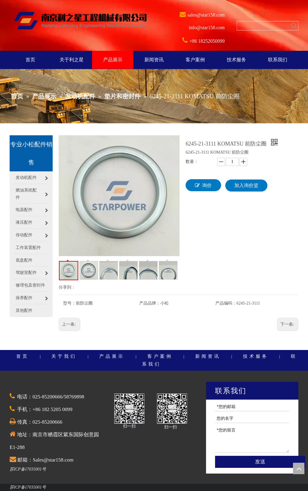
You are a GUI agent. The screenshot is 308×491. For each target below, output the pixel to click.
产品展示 (112, 356)
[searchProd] (263, 25)
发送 (260, 462)
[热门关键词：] (293, 25)
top (298, 468)
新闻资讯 (207, 356)
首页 (22, 356)
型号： (69, 303)
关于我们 (64, 356)
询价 (203, 185)
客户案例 (160, 356)
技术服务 (255, 356)
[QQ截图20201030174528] (129, 409)
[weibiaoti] (80, 21)
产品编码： (225, 303)
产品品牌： (149, 303)
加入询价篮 (246, 185)
